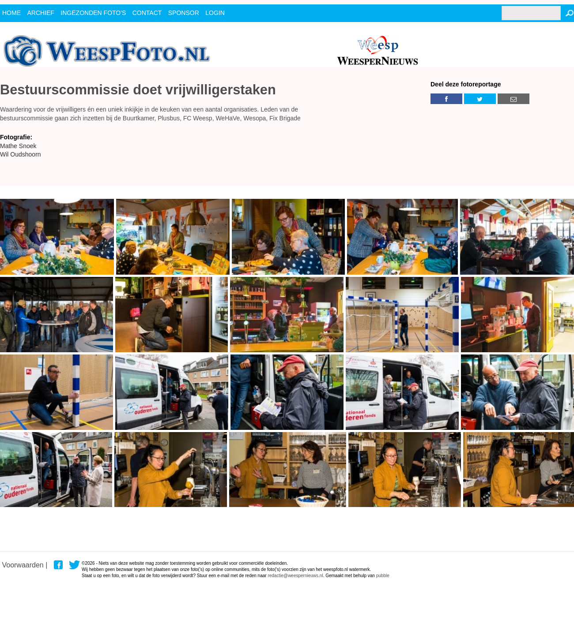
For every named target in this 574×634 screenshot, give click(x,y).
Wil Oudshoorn (20, 154)
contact (147, 12)
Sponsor (183, 12)
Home (11, 12)
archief (40, 12)
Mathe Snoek (18, 145)
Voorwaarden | (24, 565)
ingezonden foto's (93, 12)
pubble (382, 575)
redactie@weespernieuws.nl (295, 575)
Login (215, 12)
